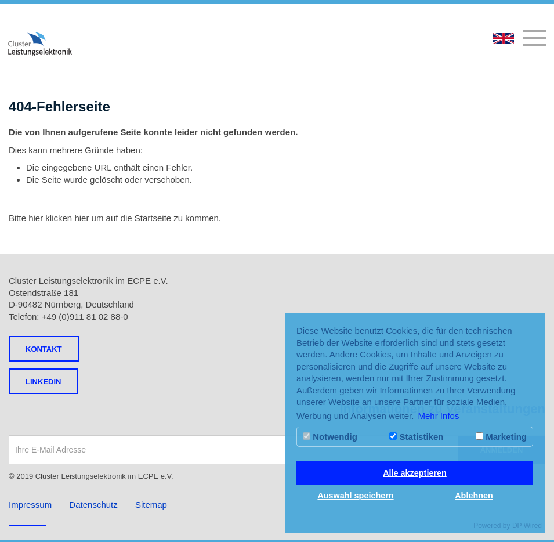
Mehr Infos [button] (438, 416)
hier (81, 218)
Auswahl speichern (355, 495)
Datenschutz (93, 505)
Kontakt (44, 349)
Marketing (501, 437)
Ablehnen (474, 495)
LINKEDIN (43, 381)
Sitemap (151, 505)
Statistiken (416, 437)
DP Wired (527, 526)
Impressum (30, 505)
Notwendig (330, 437)
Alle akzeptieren (415, 473)
